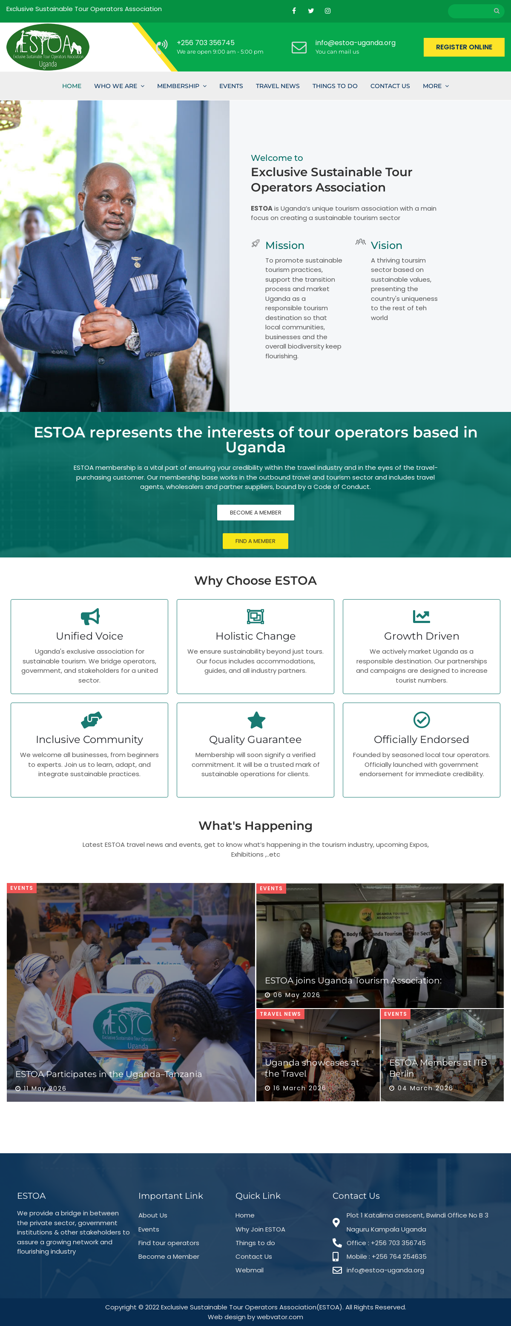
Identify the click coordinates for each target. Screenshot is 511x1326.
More (432, 86)
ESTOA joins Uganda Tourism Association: (353, 980)
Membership (178, 86)
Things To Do (335, 86)
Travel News (278, 86)
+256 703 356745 (206, 43)
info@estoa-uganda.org (356, 43)
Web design (227, 1316)
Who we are (115, 86)
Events (231, 86)
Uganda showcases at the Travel (312, 1068)
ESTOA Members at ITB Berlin (438, 1068)
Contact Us (390, 86)
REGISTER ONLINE (464, 47)
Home (71, 86)
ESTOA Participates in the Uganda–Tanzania (108, 1074)
